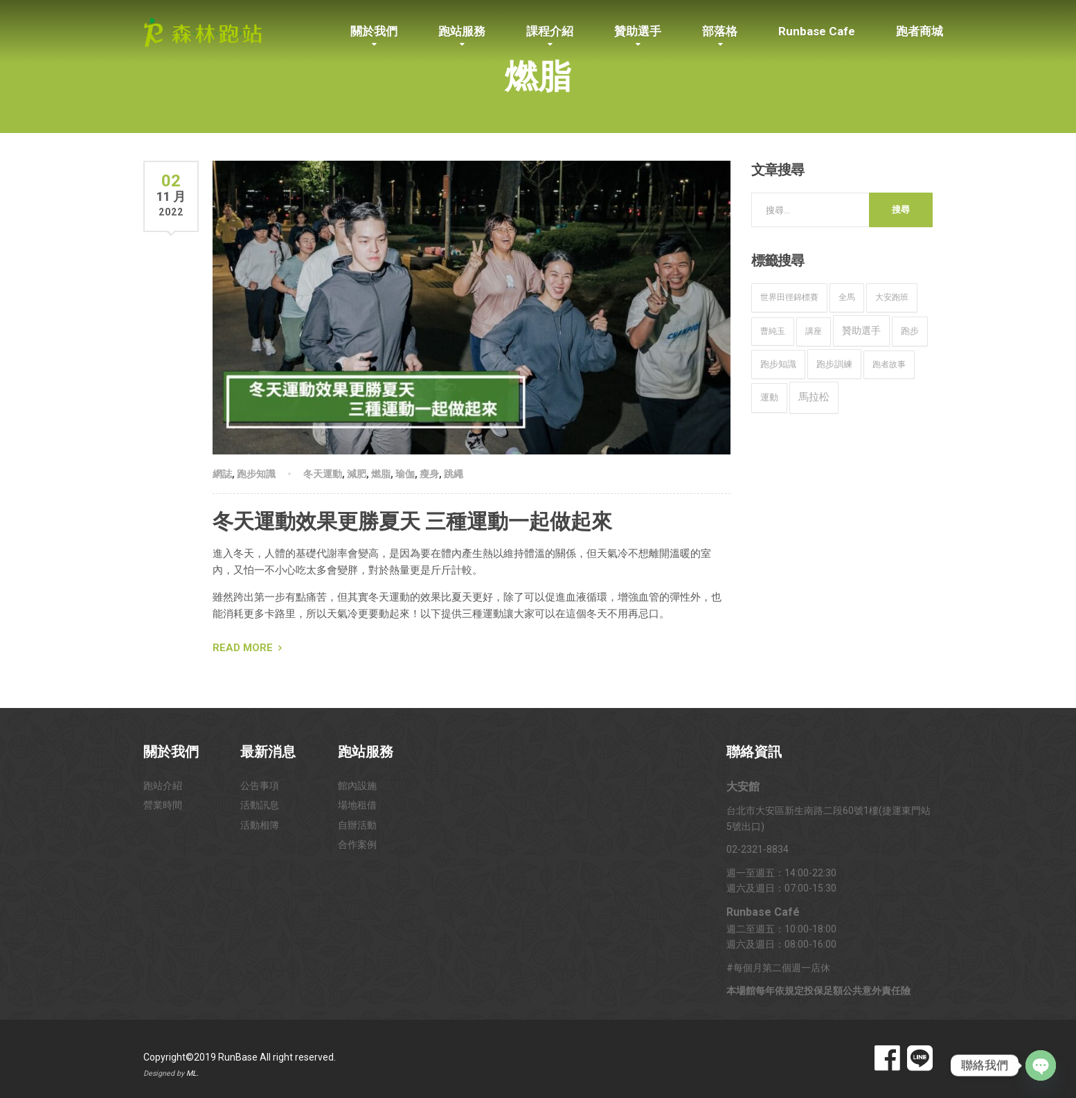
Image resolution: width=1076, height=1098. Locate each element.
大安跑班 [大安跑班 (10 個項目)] (891, 297)
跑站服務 (461, 31)
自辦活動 (357, 825)
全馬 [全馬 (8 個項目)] (847, 297)
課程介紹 (549, 31)
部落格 (719, 31)
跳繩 (453, 473)
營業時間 (162, 805)
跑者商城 (919, 31)
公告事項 (259, 785)
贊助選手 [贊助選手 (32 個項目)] (861, 330)
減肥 (356, 473)
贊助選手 (637, 31)
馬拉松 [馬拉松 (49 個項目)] (814, 397)
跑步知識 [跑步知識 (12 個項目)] (778, 364)
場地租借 (357, 805)
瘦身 (429, 473)
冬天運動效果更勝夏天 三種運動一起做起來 (412, 521)
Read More (243, 647)
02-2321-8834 (757, 849)
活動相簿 (259, 825)
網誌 (222, 473)
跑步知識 (256, 473)
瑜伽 (405, 473)
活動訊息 (259, 805)
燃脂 (381, 473)
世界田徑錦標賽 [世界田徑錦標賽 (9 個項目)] (789, 297)
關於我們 (373, 31)
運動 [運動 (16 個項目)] (769, 397)
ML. (192, 1073)
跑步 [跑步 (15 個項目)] (910, 331)
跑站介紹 (162, 785)
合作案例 (357, 844)
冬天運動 (322, 473)
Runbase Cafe (816, 31)
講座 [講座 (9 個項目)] (813, 331)
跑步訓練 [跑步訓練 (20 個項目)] (834, 364)
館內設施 (357, 785)
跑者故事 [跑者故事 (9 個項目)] (889, 364)
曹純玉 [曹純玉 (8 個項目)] (772, 331)
